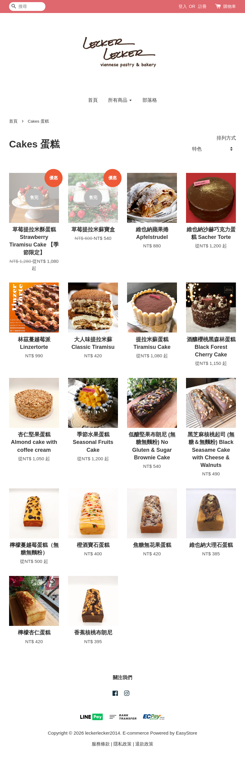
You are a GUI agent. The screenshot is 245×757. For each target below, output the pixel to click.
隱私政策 (122, 743)
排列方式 (226, 137)
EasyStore (187, 733)
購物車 (229, 6)
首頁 (93, 100)
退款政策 (144, 743)
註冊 (202, 6)
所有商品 (120, 100)
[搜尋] (27, 6)
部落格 (149, 100)
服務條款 (101, 743)
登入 (182, 6)
